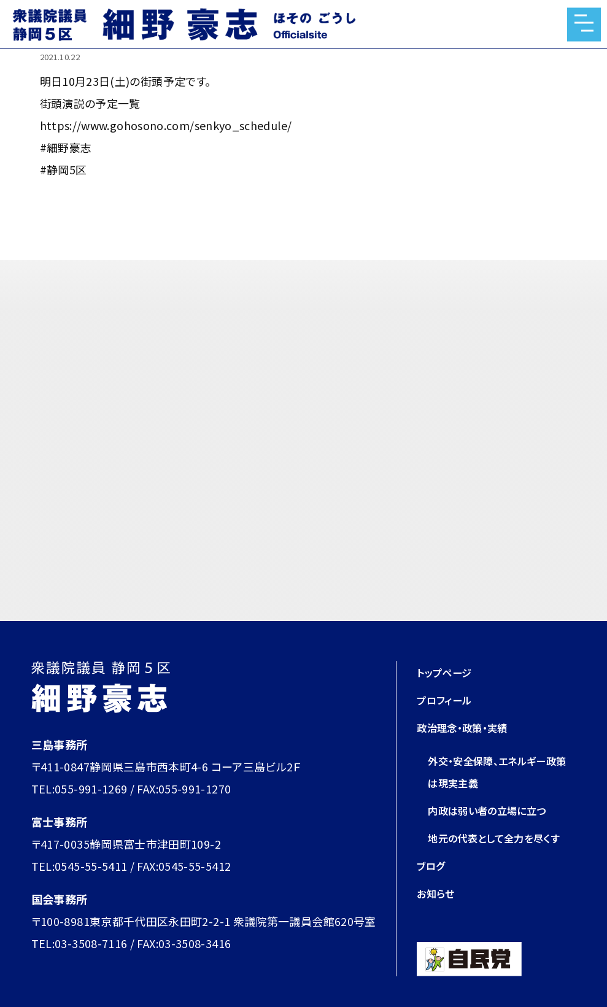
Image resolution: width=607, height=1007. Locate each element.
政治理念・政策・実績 (468, 727)
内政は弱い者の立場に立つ (494, 810)
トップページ (447, 672)
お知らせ (437, 893)
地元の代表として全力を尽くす (502, 838)
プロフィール (448, 700)
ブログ (432, 865)
